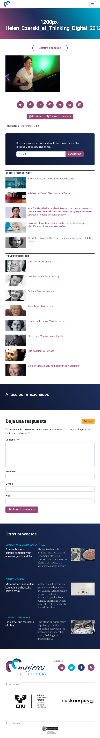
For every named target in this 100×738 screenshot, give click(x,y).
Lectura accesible (50, 47)
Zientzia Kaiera (15, 579)
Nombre (10, 471)
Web (7, 496)
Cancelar (88, 421)
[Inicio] (7, 4)
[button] (20, 104)
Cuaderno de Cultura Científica (25, 544)
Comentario (12, 439)
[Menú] (93, 4)
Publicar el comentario (21, 509)
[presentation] (50, 183)
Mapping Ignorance (17, 617)
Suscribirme (74, 154)
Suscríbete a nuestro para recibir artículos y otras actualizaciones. (47, 145)
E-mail (10, 483)
